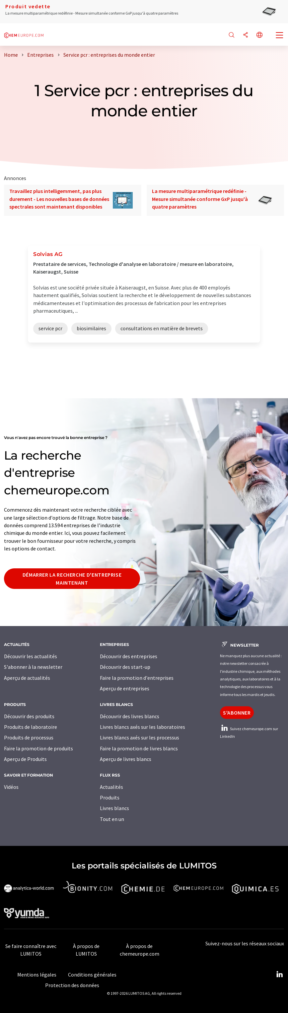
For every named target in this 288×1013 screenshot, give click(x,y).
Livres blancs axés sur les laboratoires (142, 727)
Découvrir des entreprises (128, 656)
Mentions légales (36, 974)
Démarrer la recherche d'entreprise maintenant (72, 578)
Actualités (111, 787)
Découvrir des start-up (125, 667)
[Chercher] (231, 35)
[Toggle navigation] (279, 36)
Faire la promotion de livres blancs (139, 748)
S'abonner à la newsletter (33, 667)
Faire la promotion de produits (38, 748)
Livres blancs (114, 808)
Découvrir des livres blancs (129, 716)
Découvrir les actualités (30, 656)
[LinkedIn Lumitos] (279, 974)
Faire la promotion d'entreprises (137, 677)
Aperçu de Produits (25, 759)
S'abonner (237, 712)
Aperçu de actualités (27, 677)
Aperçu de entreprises (124, 688)
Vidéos (11, 787)
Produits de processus (28, 737)
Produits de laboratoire (30, 727)
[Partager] (245, 35)
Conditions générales (92, 974)
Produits (109, 797)
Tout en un (112, 819)
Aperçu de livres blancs (125, 759)
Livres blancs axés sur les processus (139, 737)
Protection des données (72, 985)
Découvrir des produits (29, 716)
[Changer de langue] (259, 35)
